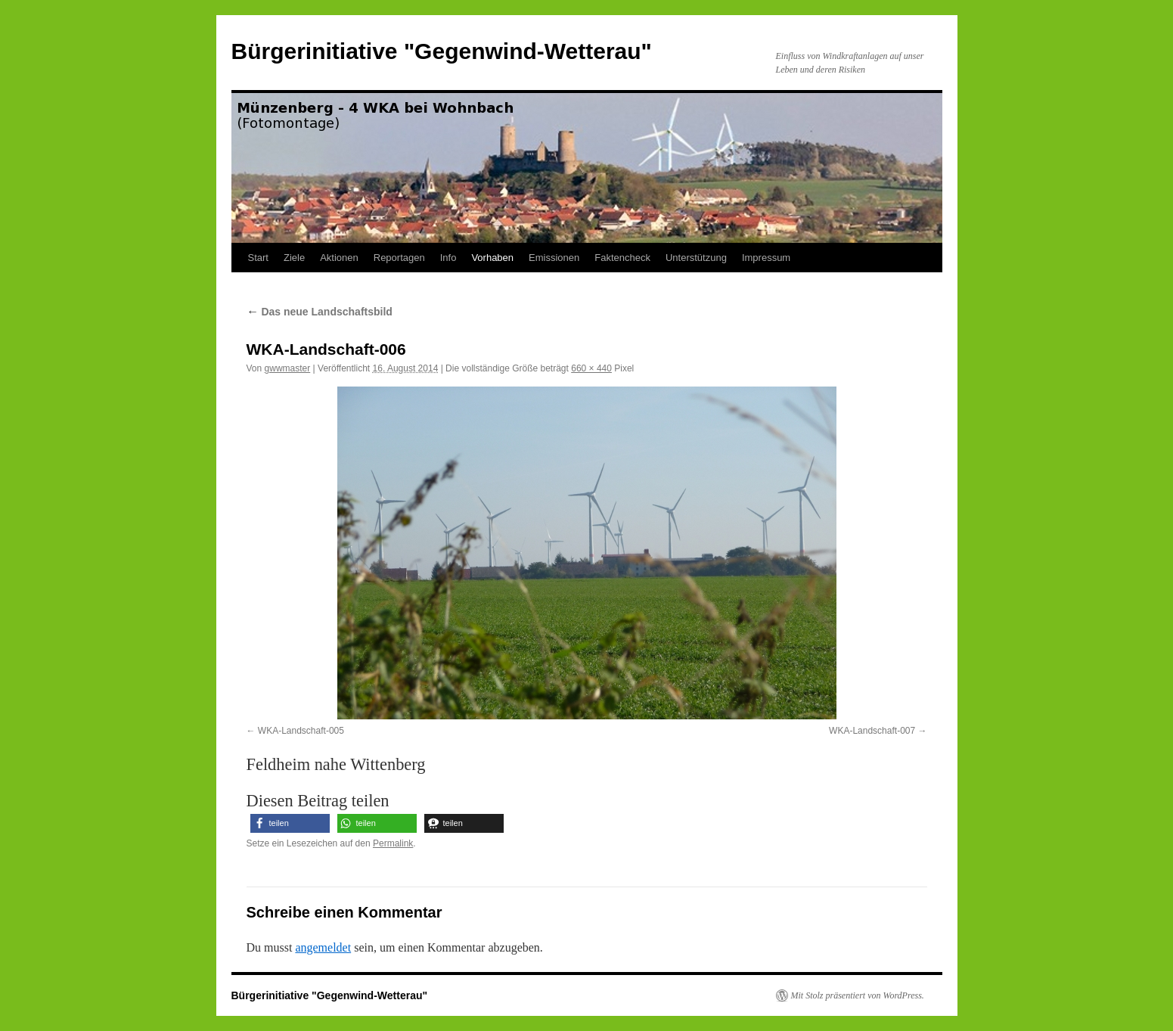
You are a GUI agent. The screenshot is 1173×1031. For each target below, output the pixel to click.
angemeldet (323, 947)
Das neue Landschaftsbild (320, 312)
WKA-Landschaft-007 (872, 730)
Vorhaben (492, 257)
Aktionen (339, 257)
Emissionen (554, 257)
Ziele (294, 257)
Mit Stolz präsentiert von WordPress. (857, 995)
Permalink (393, 843)
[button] (290, 823)
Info (448, 257)
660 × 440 (591, 368)
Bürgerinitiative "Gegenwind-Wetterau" (441, 51)
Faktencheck (622, 257)
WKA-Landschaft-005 (301, 730)
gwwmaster (288, 368)
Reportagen (399, 257)
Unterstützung (696, 257)
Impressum (766, 257)
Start (258, 257)
